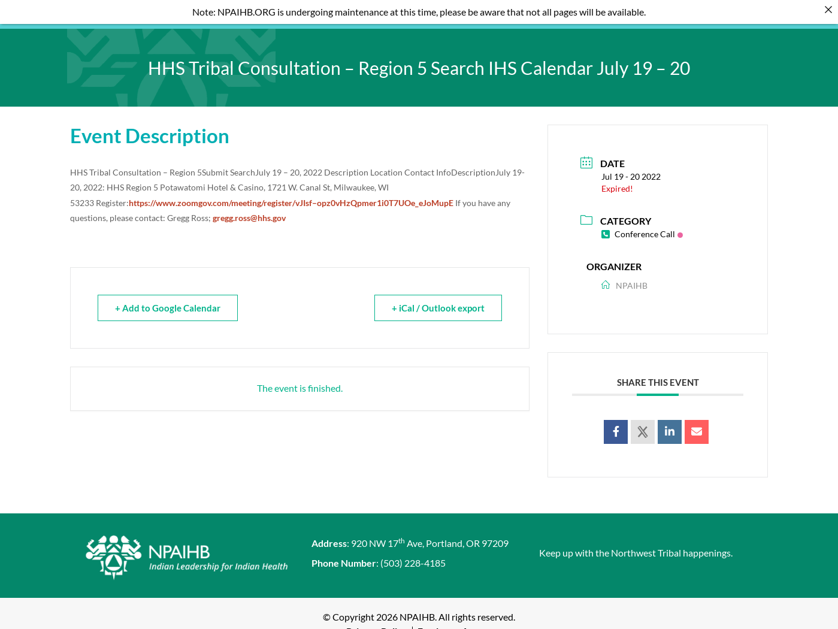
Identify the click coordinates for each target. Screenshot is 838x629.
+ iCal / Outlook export (438, 299)
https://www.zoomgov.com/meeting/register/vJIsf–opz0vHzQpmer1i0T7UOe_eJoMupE (291, 194)
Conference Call (642, 225)
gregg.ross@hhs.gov (249, 209)
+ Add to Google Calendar (167, 299)
